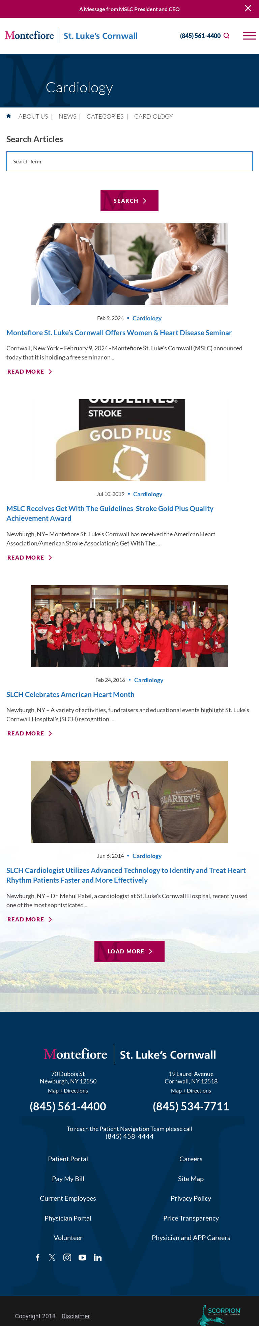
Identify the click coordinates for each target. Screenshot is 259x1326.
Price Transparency (191, 1218)
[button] (249, 35)
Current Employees (68, 1198)
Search (126, 200)
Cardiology (147, 318)
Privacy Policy (191, 1198)
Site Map (191, 1178)
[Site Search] (226, 36)
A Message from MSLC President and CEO (129, 9)
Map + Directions (68, 1090)
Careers (191, 1159)
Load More (126, 951)
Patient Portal (68, 1159)
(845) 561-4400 (194, 35)
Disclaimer (76, 1316)
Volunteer (68, 1237)
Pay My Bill (68, 1178)
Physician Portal (68, 1218)
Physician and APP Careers (191, 1237)
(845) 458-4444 (130, 1136)
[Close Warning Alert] (248, 9)
